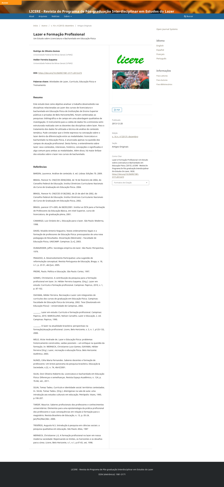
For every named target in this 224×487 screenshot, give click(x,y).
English (160, 45)
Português (161, 58)
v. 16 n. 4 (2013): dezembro (62, 25)
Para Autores (161, 80)
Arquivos (43, 16)
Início (35, 25)
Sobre (67, 16)
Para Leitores (162, 75)
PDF (118, 110)
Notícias (55, 16)
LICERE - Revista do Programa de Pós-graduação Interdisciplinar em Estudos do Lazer (101, 11)
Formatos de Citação (123, 182)
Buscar (188, 16)
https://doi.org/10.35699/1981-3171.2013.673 (60, 73)
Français (160, 54)
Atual (31, 16)
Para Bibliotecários (164, 84)
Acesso (5, 2)
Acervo (44, 25)
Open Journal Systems (167, 29)
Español (160, 50)
